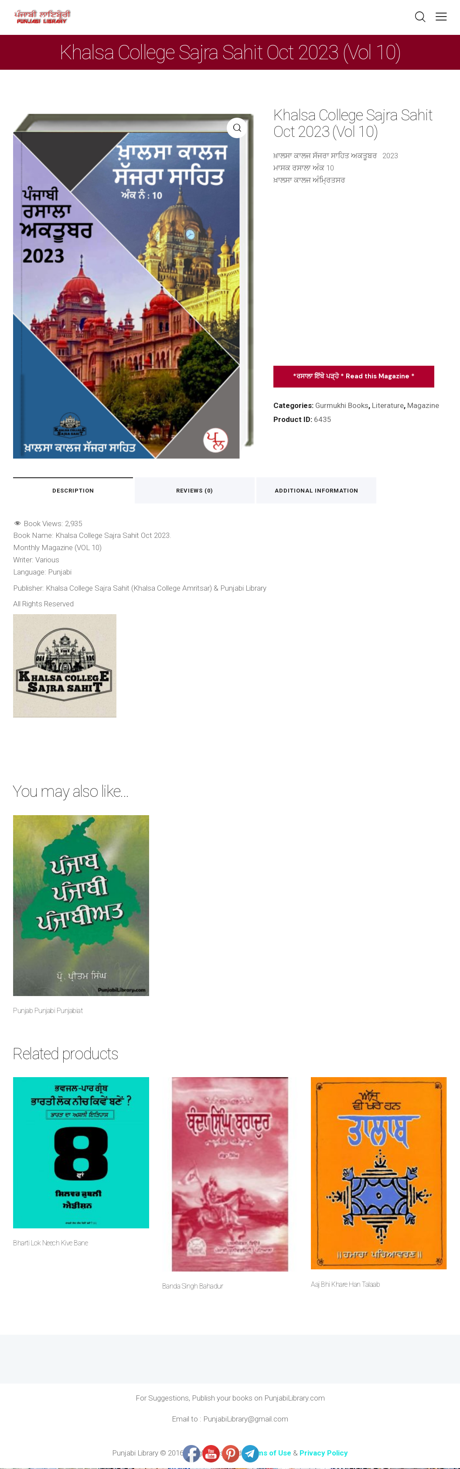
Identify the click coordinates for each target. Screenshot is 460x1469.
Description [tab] (74, 490)
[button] (441, 16)
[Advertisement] (360, 279)
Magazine (424, 405)
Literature (388, 405)
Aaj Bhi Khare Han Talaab (345, 1285)
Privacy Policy (324, 1453)
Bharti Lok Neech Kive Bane (50, 1244)
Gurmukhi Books (342, 405)
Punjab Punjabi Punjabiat (47, 1011)
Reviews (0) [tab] (196, 490)
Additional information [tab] (319, 490)
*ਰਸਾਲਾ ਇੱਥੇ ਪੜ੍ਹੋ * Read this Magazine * (354, 376)
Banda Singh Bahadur (192, 1287)
